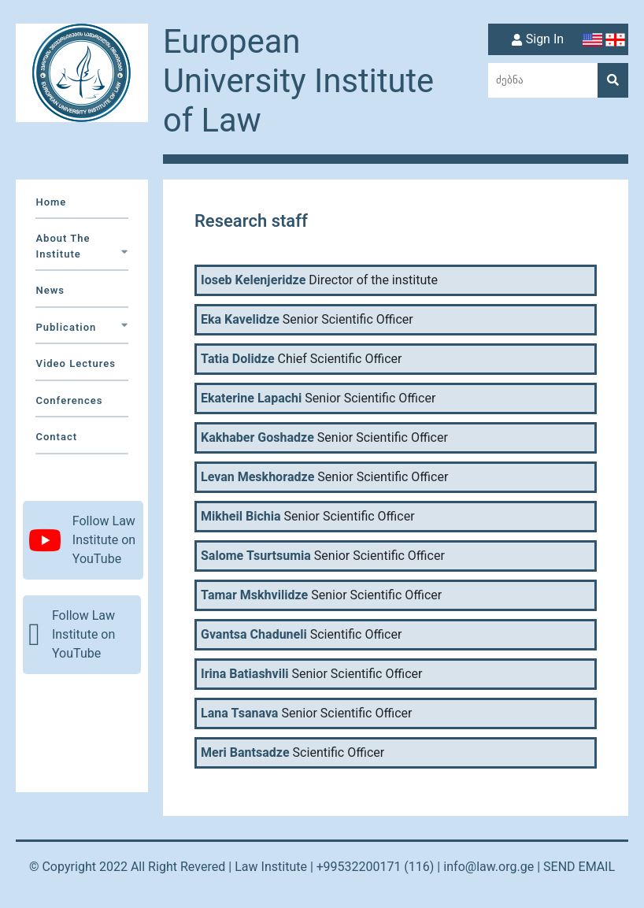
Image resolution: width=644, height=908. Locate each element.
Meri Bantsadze (245, 752)
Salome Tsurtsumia (256, 556)
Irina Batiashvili (245, 674)
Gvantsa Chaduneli (254, 634)
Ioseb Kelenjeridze (253, 280)
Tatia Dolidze (238, 359)
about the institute (81, 246)
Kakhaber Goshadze (257, 437)
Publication (81, 327)
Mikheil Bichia (241, 516)
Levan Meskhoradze (257, 477)
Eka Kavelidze (240, 319)
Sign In (536, 40)
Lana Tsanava (240, 713)
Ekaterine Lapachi (251, 398)
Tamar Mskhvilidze (254, 595)
